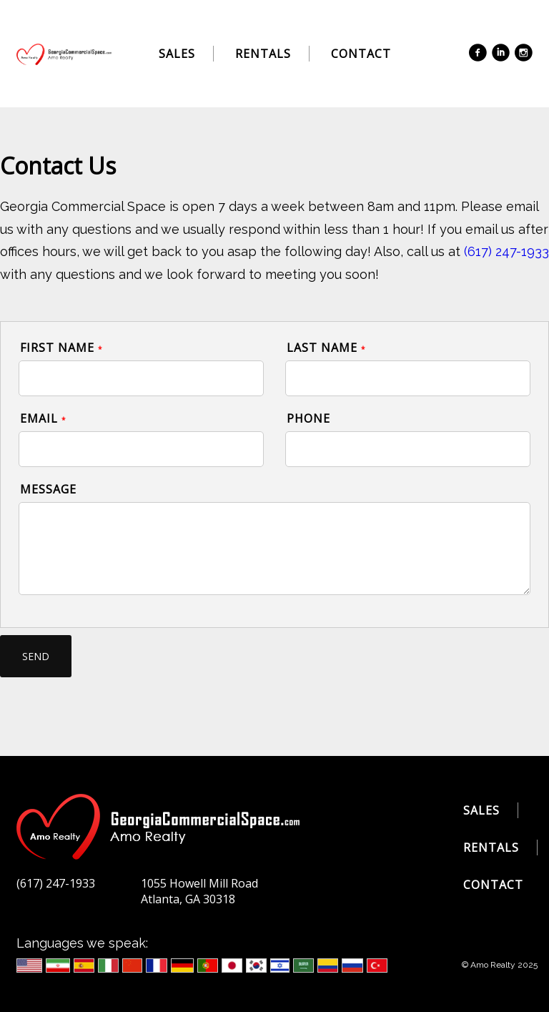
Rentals (263, 54)
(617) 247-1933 (506, 251)
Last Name (326, 347)
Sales (177, 54)
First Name (61, 347)
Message (48, 489)
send (35, 656)
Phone (308, 418)
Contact (361, 54)
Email (43, 418)
